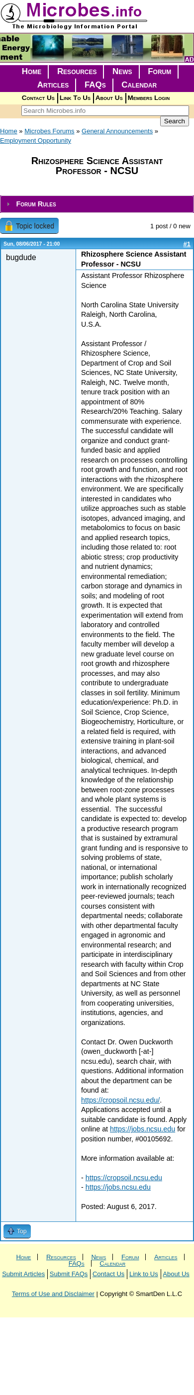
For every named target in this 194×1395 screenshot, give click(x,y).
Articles (53, 85)
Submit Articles (23, 1274)
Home (32, 71)
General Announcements (117, 131)
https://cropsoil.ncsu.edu (124, 1178)
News (122, 71)
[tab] (97, 204)
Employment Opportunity (35, 140)
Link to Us (143, 1274)
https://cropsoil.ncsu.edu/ (120, 1100)
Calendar (139, 85)
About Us (109, 97)
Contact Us (38, 97)
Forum (159, 71)
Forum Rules (36, 204)
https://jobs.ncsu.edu (142, 1129)
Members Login (149, 97)
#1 (187, 244)
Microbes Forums (49, 131)
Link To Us (75, 97)
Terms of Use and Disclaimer (53, 1294)
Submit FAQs (69, 1274)
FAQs (95, 85)
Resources (77, 71)
